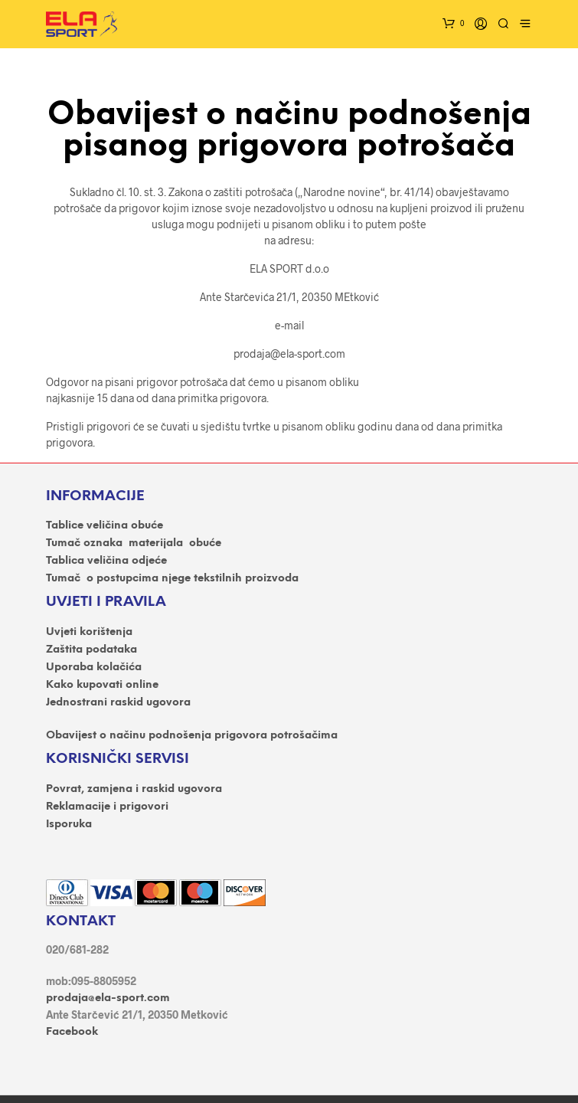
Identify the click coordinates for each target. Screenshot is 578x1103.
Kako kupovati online (102, 685)
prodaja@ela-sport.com (108, 998)
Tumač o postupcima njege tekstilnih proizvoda (172, 578)
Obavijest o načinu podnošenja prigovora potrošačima (192, 735)
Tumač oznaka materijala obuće (133, 543)
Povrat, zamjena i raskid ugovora (134, 789)
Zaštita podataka (91, 650)
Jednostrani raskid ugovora (118, 703)
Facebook (72, 1032)
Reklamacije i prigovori (107, 807)
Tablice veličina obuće (104, 526)
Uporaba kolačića (94, 667)
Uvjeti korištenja (89, 632)
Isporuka (69, 824)
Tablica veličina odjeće (106, 561)
